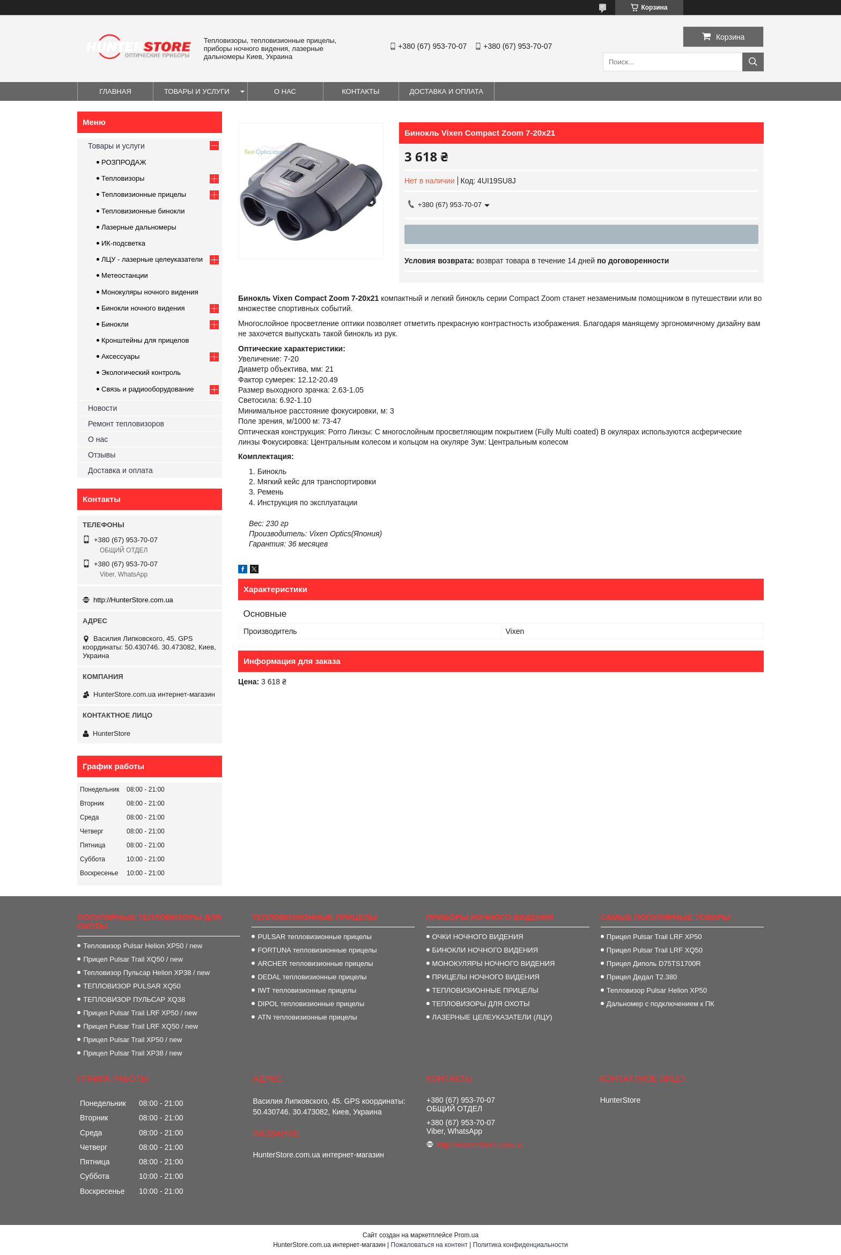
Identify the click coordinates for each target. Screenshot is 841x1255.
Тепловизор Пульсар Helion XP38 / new (146, 973)
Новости (102, 408)
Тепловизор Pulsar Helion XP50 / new (142, 946)
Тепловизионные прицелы (143, 194)
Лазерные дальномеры (138, 227)
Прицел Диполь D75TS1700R (654, 963)
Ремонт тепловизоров (126, 423)
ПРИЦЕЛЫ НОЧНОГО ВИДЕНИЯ (486, 977)
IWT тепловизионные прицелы (306, 990)
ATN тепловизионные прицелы (307, 1017)
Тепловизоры (122, 178)
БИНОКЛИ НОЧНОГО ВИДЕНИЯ (485, 950)
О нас (285, 91)
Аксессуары (120, 356)
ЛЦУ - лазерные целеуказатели (152, 259)
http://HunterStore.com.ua (133, 600)
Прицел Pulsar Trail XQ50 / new (133, 959)
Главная (115, 91)
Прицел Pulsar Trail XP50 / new (132, 1040)
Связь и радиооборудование (147, 389)
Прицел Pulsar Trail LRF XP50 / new (140, 1013)
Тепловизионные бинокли (143, 211)
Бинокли (115, 324)
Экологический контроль (141, 372)
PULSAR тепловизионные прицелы (314, 937)
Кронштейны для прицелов (145, 340)
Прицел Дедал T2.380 (642, 977)
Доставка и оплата (446, 91)
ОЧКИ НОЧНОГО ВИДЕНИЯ (477, 937)
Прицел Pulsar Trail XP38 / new (132, 1053)
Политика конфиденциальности (520, 1245)
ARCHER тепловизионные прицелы (315, 963)
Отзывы (101, 455)
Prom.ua (466, 1235)
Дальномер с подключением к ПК (660, 1004)
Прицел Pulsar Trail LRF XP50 (654, 937)
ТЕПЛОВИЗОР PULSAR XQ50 (132, 986)
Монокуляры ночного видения (149, 292)
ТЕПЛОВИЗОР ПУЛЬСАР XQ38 (134, 999)
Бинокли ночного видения (143, 308)
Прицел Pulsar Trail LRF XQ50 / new (140, 1026)
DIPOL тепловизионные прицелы (310, 1004)
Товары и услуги (197, 91)
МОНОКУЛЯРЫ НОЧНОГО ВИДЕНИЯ (493, 963)
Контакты (360, 91)
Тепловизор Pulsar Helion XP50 (657, 990)
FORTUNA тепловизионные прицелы (317, 950)
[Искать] (753, 62)
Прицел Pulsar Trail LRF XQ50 (655, 950)
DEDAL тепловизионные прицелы (311, 977)
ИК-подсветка (123, 243)
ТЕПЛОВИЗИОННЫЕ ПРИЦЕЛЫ (485, 990)
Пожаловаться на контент (429, 1245)
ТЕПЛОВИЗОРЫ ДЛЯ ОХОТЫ (481, 1004)
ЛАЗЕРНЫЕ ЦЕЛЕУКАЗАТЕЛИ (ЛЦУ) (492, 1017)
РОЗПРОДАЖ (123, 162)
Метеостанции (124, 275)
